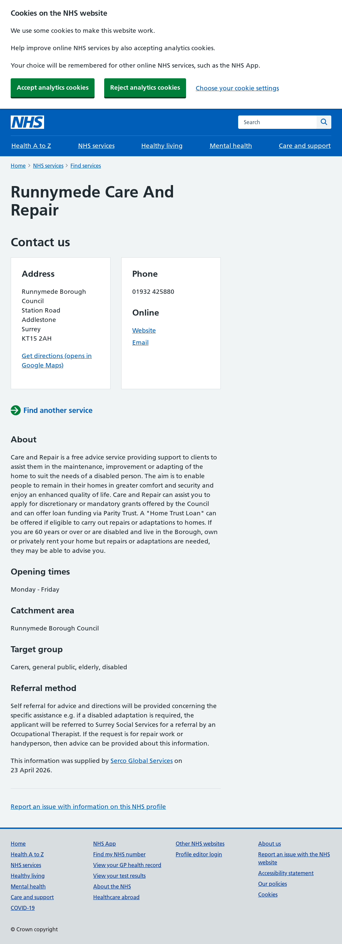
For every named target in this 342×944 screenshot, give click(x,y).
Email (140, 342)
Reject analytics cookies (145, 87)
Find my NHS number (119, 854)
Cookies (268, 894)
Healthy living (162, 146)
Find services (85, 165)
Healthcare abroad (116, 897)
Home (18, 165)
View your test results (119, 875)
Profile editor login (199, 854)
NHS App (104, 843)
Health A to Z (31, 146)
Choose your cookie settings (237, 88)
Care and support (305, 146)
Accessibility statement (286, 873)
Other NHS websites (200, 843)
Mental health (231, 146)
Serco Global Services (142, 761)
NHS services (96, 146)
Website (144, 330)
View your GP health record (127, 865)
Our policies (272, 883)
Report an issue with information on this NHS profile (88, 806)
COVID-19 (23, 908)
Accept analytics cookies (53, 87)
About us (269, 843)
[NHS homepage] (27, 122)
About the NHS (112, 886)
